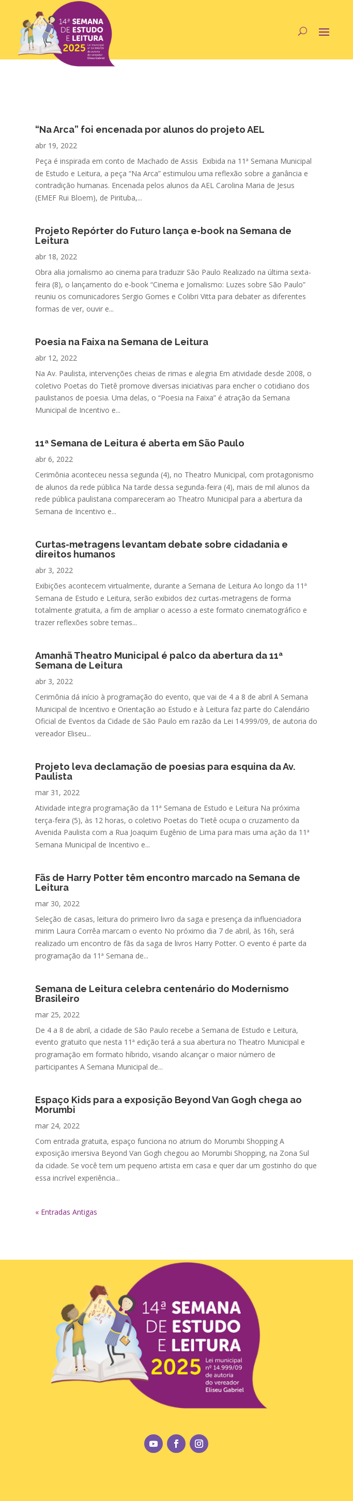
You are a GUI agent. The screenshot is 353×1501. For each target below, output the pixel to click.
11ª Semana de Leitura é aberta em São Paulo (139, 443)
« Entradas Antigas (66, 1212)
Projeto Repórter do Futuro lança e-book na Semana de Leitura (163, 235)
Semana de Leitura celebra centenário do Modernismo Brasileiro (162, 993)
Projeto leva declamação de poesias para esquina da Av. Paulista (165, 771)
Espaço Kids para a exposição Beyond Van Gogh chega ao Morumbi (168, 1104)
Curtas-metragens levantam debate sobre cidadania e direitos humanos (161, 549)
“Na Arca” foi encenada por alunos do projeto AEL (150, 129)
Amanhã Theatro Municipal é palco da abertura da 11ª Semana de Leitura (159, 660)
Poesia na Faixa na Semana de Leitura (121, 341)
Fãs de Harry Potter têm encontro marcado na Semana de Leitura (167, 882)
